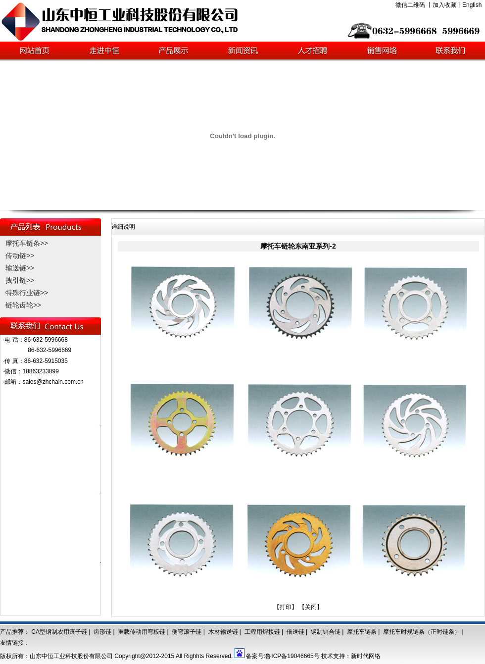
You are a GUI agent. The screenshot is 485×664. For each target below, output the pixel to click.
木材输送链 (223, 631)
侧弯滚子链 (186, 631)
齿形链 (102, 631)
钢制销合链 (325, 631)
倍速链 (295, 631)
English (472, 4)
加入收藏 (444, 4)
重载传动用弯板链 (141, 631)
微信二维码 (410, 4)
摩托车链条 (362, 631)
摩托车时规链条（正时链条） (421, 631)
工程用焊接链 (262, 631)
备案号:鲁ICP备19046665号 (283, 656)
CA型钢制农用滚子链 (59, 631)
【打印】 (285, 607)
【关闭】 (311, 607)
